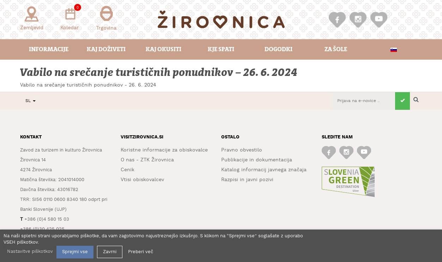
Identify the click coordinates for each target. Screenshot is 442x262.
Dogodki (278, 49)
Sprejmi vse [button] (75, 252)
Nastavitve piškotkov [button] (30, 252)
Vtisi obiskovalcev (142, 180)
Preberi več (140, 252)
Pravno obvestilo (241, 150)
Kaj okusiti (163, 49)
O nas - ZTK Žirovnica (147, 160)
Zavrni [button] (109, 252)
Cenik (127, 170)
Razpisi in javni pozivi (247, 180)
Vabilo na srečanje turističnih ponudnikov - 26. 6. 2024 (88, 85)
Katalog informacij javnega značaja (264, 170)
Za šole (336, 49)
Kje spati (221, 49)
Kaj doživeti (106, 49)
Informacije (48, 49)
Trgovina (106, 18)
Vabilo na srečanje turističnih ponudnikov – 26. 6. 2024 (159, 72)
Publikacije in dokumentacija (256, 160)
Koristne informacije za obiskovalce (164, 150)
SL (30, 100)
